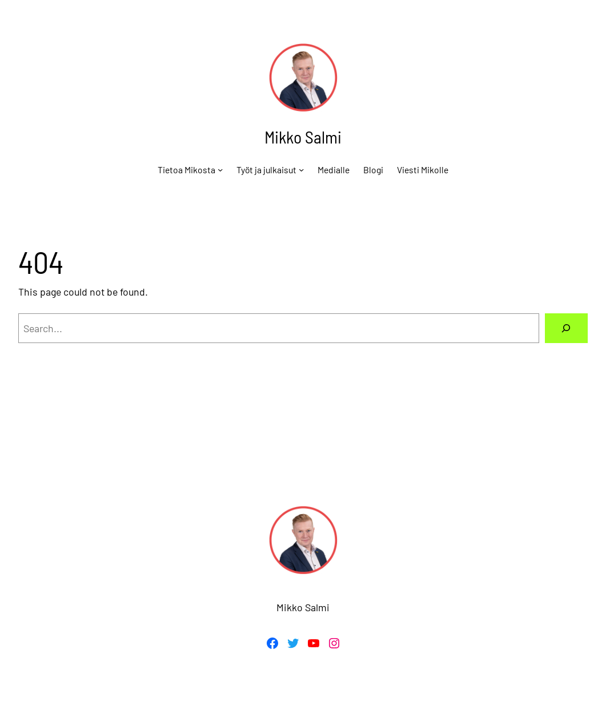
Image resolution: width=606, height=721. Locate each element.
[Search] (566, 328)
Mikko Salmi (303, 136)
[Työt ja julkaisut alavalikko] (301, 169)
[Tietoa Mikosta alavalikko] (220, 169)
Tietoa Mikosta (186, 169)
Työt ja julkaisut (266, 169)
